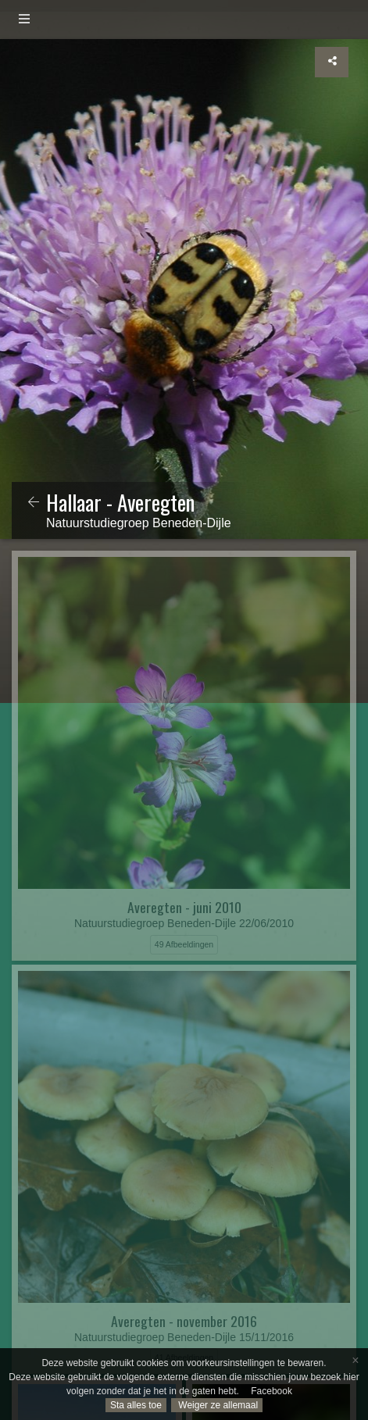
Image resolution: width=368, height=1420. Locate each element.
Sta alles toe (136, 1405)
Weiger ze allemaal (217, 1405)
